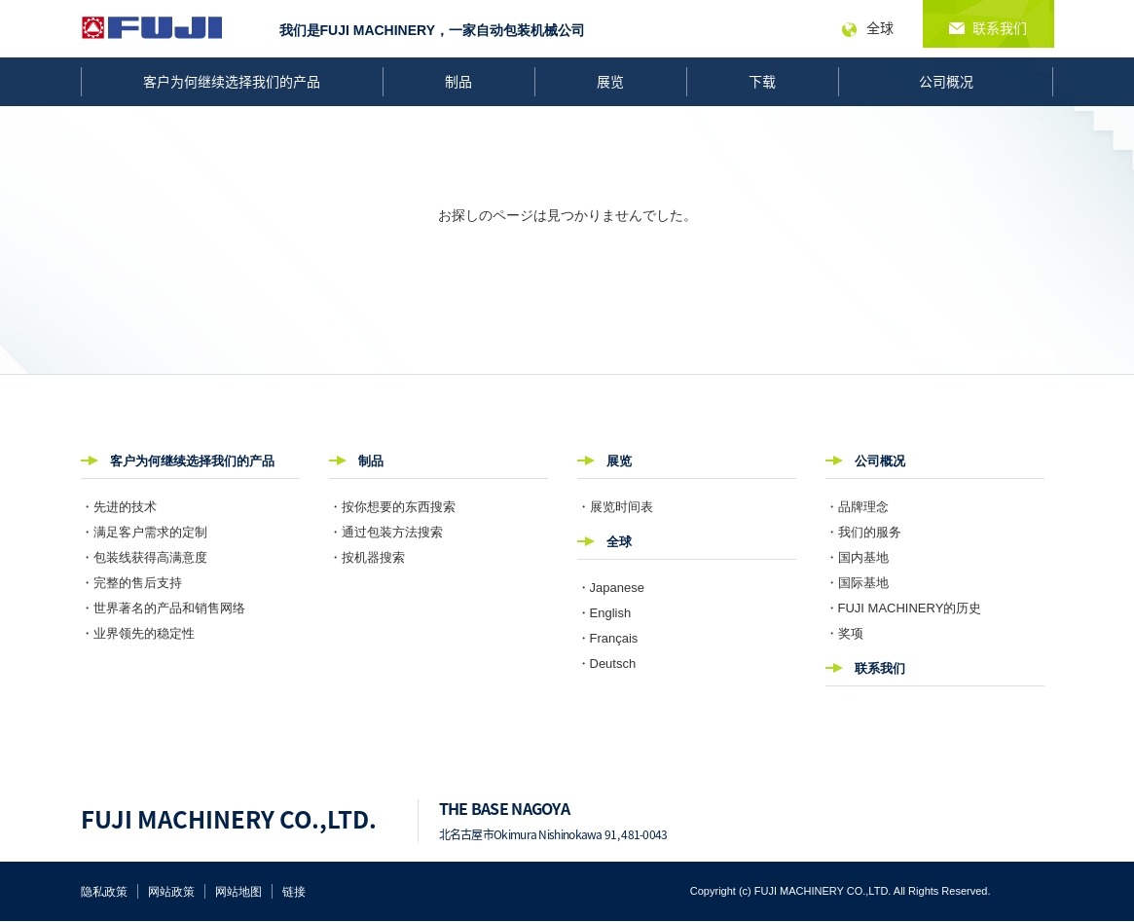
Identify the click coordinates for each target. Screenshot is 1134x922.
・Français (608, 638)
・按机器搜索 (367, 557)
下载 (762, 81)
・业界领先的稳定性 (138, 633)
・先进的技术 (119, 506)
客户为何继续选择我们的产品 (231, 81)
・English (604, 613)
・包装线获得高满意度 (144, 557)
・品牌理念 (857, 506)
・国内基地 (857, 557)
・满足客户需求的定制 (144, 532)
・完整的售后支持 (131, 582)
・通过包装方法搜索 (386, 532)
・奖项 (844, 633)
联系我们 (880, 668)
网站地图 (238, 892)
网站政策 (171, 892)
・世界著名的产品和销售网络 (163, 608)
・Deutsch (607, 663)
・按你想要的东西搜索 (392, 506)
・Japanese (610, 587)
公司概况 (946, 81)
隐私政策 (104, 892)
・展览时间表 (615, 506)
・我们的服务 (863, 532)
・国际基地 (857, 582)
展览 (610, 81)
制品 (458, 81)
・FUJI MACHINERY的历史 (903, 608)
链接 (294, 892)
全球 (619, 542)
